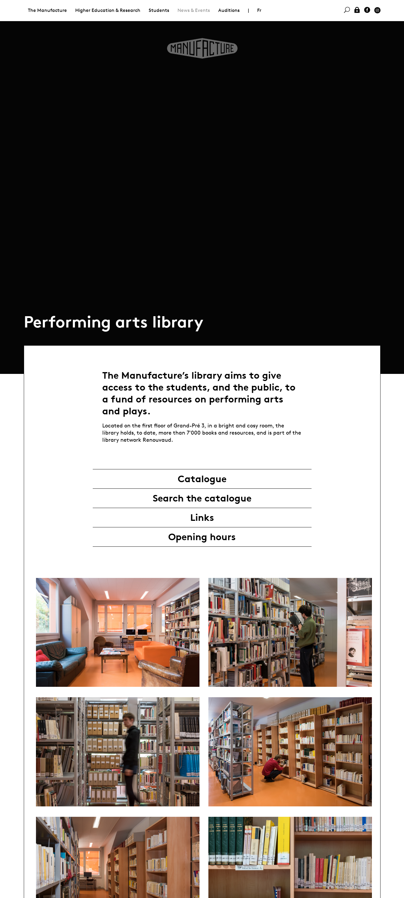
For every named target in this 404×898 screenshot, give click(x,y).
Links (202, 517)
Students (159, 10)
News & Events (193, 10)
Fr (259, 10)
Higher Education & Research (107, 10)
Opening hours (202, 537)
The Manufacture (47, 10)
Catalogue (202, 479)
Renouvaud (157, 439)
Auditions (229, 10)
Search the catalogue (202, 498)
